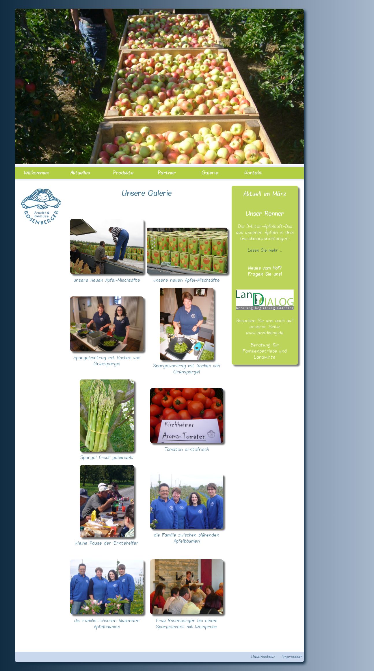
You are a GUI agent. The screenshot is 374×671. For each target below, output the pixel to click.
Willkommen (36, 173)
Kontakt (253, 173)
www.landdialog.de (265, 333)
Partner (167, 173)
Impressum (291, 656)
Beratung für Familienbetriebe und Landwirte (265, 351)
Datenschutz (263, 656)
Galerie (210, 173)
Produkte (123, 173)
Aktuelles (80, 173)
